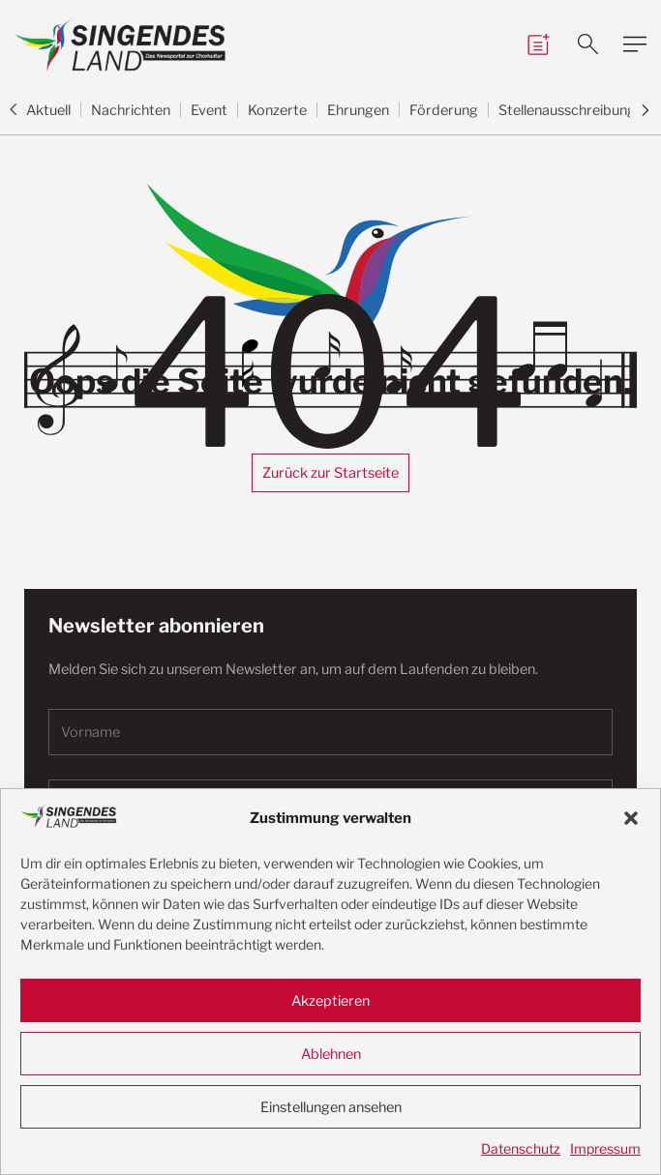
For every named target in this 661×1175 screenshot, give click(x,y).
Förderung (443, 110)
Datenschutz (520, 1148)
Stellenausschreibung (567, 110)
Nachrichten (130, 110)
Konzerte (277, 110)
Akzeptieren (330, 1001)
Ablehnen (331, 1054)
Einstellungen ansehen (331, 1107)
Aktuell (48, 110)
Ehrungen (358, 110)
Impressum (605, 1148)
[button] (631, 818)
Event (209, 110)
